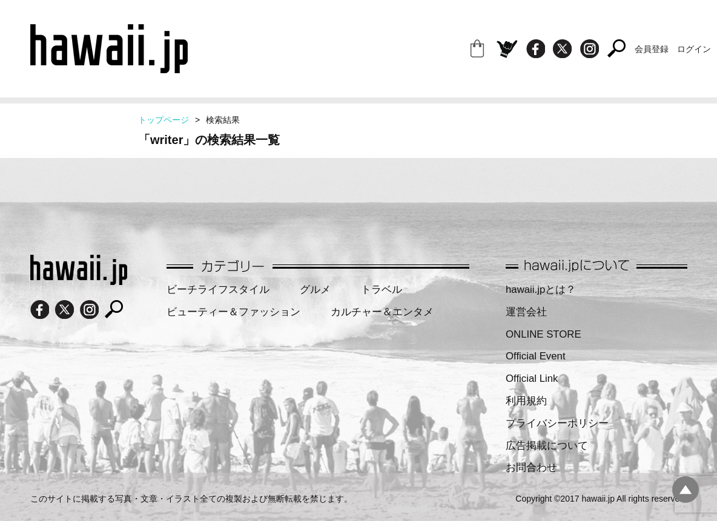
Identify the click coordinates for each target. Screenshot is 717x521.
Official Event (536, 356)
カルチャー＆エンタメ (382, 312)
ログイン (694, 49)
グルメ (315, 289)
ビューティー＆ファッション (233, 312)
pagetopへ (685, 489)
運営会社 (526, 312)
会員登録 (652, 49)
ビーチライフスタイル (218, 289)
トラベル (381, 289)
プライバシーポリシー (557, 423)
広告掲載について (547, 445)
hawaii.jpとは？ (541, 289)
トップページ (163, 120)
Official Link (532, 378)
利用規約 (526, 401)
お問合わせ (531, 467)
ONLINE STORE (543, 334)
